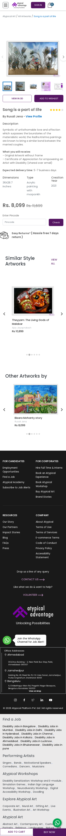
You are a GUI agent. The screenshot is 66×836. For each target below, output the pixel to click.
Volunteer (33, 595)
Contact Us (33, 579)
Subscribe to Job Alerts (16, 487)
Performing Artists (18, 755)
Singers (7, 763)
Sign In (38, 5)
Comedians (10, 766)
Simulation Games (14, 784)
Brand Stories (44, 497)
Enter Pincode (11, 215)
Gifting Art (42, 806)
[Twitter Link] (33, 699)
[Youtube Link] (50, 699)
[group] (33, 50)
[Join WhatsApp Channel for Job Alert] (7, 640)
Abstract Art (10, 824)
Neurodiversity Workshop (32, 788)
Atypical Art (9, 16)
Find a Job (9, 477)
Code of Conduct (46, 543)
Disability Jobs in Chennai (37, 733)
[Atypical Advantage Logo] (33, 611)
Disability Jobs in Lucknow (36, 741)
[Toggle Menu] (6, 5)
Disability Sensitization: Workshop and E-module (32, 780)
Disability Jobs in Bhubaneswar (21, 745)
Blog (5, 537)
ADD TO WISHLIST (49, 98)
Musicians (38, 766)
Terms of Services (46, 532)
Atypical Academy (13, 482)
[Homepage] (18, 5)
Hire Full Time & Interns (49, 467)
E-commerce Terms (47, 537)
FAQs (6, 543)
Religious (21, 827)
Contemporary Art (31, 824)
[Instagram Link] (15, 699)
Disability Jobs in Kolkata (18, 737)
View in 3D (17, 98)
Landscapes (36, 827)
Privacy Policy (44, 548)
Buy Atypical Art (45, 491)
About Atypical (44, 522)
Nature (50, 827)
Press (6, 548)
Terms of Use (44, 527)
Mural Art (28, 806)
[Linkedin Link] (41, 699)
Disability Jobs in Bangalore (19, 726)
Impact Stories (11, 532)
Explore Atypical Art (20, 799)
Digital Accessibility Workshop (30, 790)
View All (54, 261)
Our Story (8, 522)
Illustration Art (22, 810)
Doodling (39, 792)
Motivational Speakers (38, 763)
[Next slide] (61, 314)
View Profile (34, 116)
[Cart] (50, 5)
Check (56, 222)
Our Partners (10, 527)
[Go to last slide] (4, 314)
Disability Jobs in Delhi (29, 730)
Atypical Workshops (20, 773)
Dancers (25, 766)
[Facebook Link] (24, 699)
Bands (18, 763)
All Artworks (24, 16)
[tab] (27, 355)
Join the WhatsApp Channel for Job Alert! (29, 640)
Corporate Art (11, 806)
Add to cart (16, 832)
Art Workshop (41, 810)
